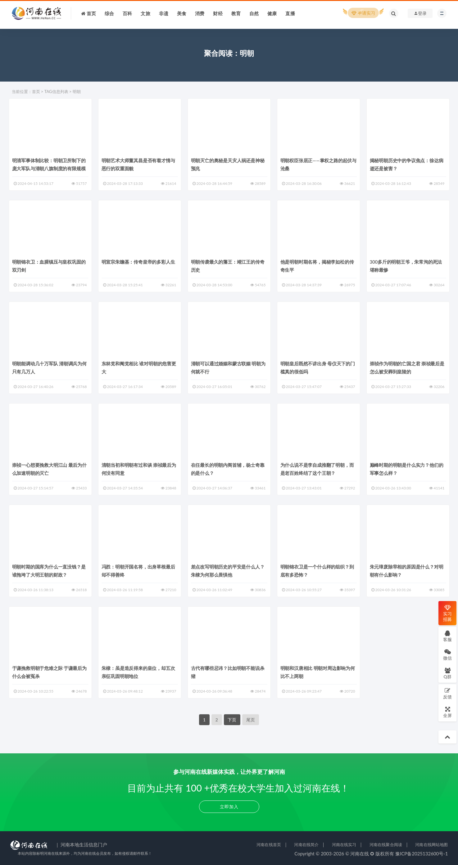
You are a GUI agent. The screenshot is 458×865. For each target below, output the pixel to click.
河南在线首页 (268, 844)
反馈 (447, 693)
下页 (232, 719)
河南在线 (359, 853)
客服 (447, 636)
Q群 (447, 673)
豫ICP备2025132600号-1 (421, 853)
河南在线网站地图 (431, 844)
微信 (447, 655)
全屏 (447, 712)
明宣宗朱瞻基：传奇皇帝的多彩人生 (138, 262)
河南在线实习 (344, 844)
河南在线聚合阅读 (386, 844)
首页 (36, 91)
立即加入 (229, 806)
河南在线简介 (306, 844)
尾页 (250, 719)
